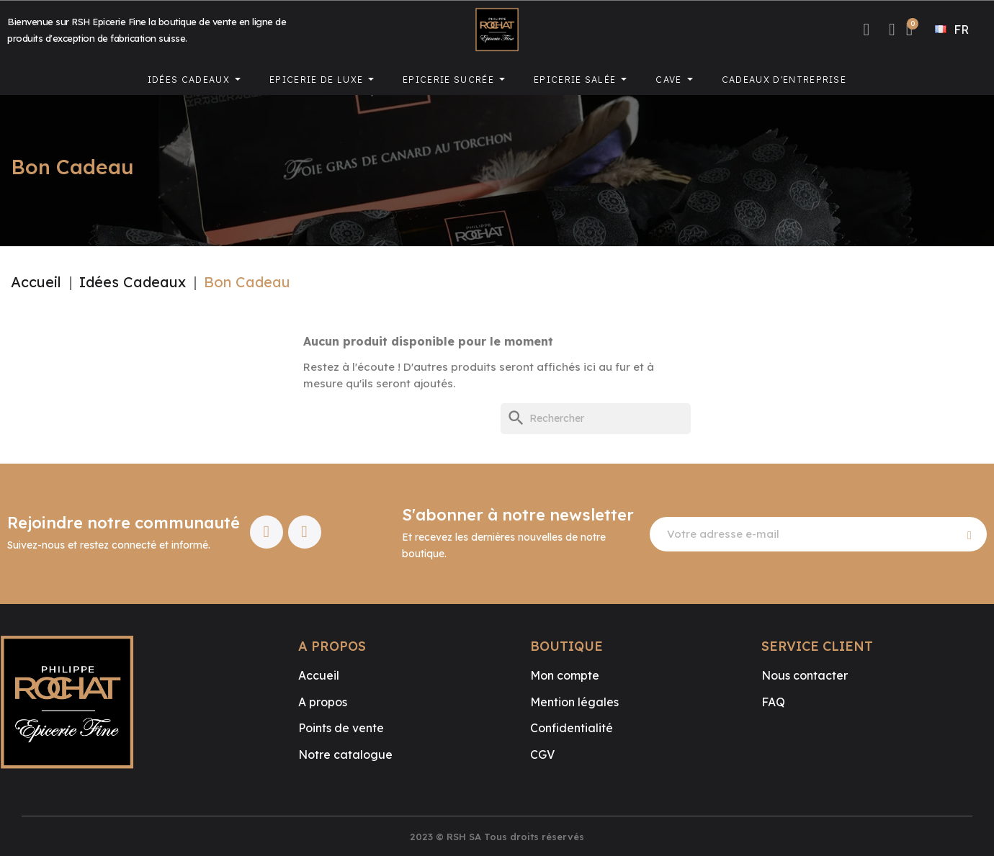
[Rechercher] (596, 418)
